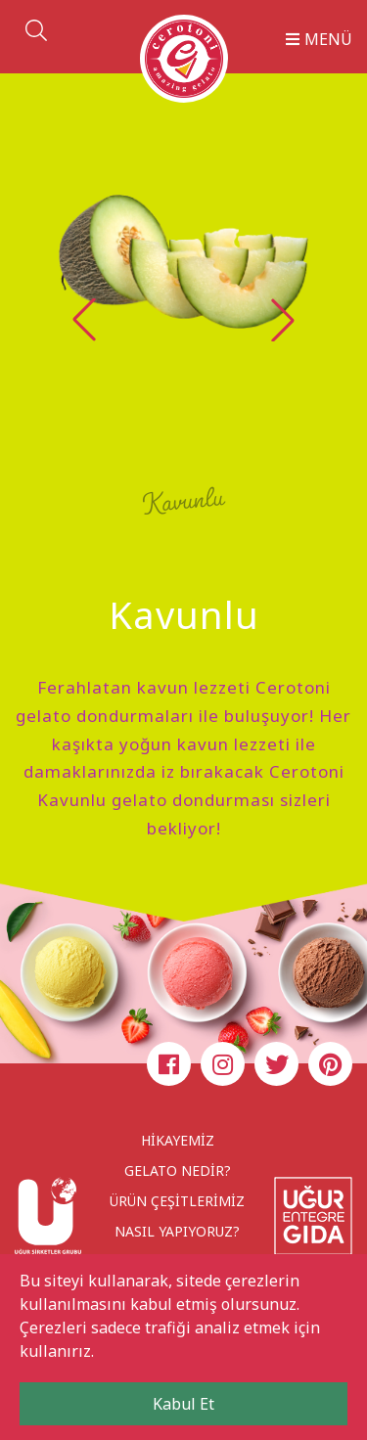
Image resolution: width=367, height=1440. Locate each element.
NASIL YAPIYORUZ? (177, 1231)
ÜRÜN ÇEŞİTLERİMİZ (177, 1201)
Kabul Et (183, 1404)
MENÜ (319, 39)
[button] (282, 319)
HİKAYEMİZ (177, 1140)
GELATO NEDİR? (177, 1170)
